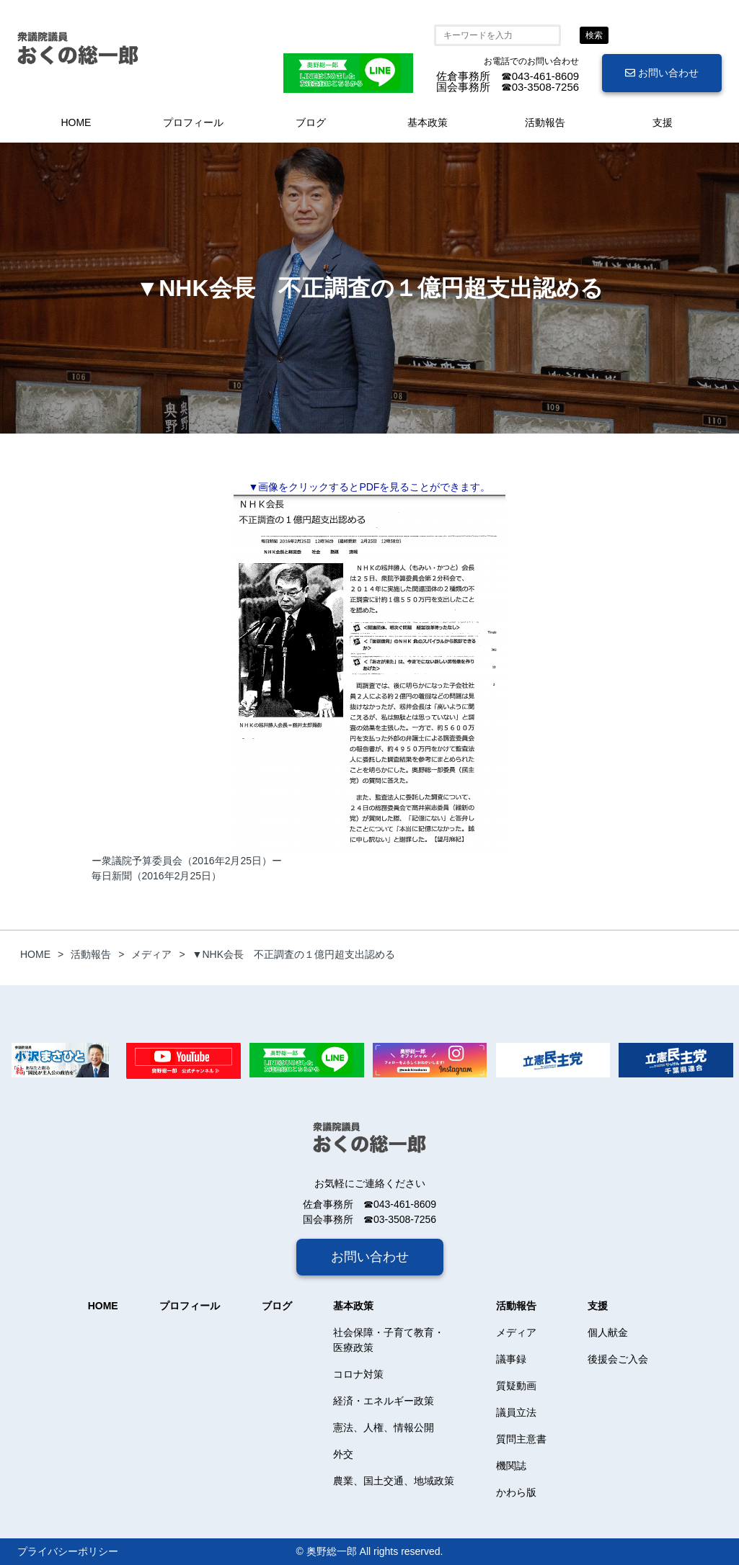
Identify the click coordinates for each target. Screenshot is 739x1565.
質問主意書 (521, 1439)
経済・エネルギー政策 (383, 1401)
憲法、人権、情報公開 (383, 1427)
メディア (516, 1332)
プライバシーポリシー (67, 1551)
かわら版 (516, 1492)
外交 (343, 1454)
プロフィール (193, 122)
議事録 (511, 1359)
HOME (76, 122)
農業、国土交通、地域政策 (393, 1480)
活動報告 (545, 122)
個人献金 (608, 1332)
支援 (662, 122)
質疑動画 (516, 1385)
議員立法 (516, 1412)
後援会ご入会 (618, 1359)
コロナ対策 (358, 1374)
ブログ (311, 122)
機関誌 (511, 1465)
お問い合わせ (662, 73)
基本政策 (427, 122)
